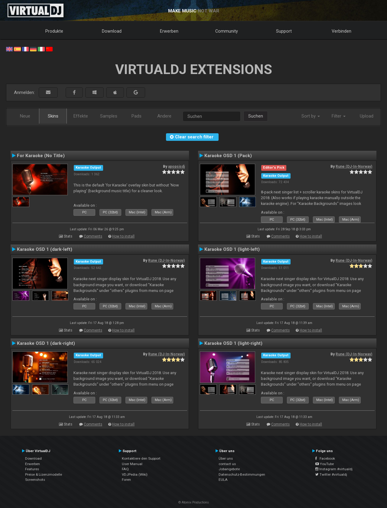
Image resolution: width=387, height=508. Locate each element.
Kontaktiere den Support (141, 458)
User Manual (132, 464)
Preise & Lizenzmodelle (43, 474)
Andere (164, 116)
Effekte (80, 116)
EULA (223, 479)
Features (32, 469)
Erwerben (169, 31)
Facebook (325, 458)
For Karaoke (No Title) (41, 155)
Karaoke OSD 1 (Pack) (228, 155)
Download (112, 31)
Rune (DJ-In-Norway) (354, 166)
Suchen (255, 116)
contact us (227, 464)
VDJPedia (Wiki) (135, 474)
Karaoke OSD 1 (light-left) (232, 249)
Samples (108, 116)
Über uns (226, 458)
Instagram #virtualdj (334, 469)
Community (226, 31)
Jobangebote (229, 469)
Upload (366, 116)
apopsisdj (176, 166)
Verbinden (341, 31)
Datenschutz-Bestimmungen (242, 474)
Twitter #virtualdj (331, 474)
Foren (126, 479)
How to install (123, 236)
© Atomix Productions (193, 502)
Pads (136, 116)
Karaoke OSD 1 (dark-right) (46, 343)
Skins (53, 116)
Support (284, 31)
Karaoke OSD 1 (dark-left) (44, 249)
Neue (25, 116)
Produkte (54, 31)
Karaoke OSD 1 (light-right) (233, 343)
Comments (93, 236)
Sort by (310, 116)
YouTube (324, 464)
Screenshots (35, 479)
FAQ (125, 469)
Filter (339, 116)
